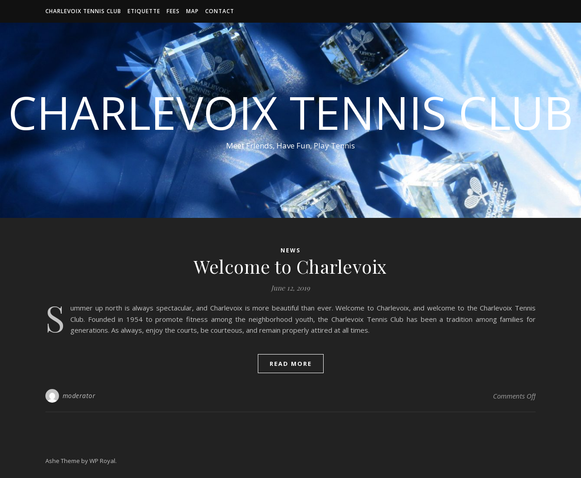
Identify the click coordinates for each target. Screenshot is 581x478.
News (290, 250)
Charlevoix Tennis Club (83, 11)
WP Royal (102, 461)
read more (291, 364)
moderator (79, 395)
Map (192, 11)
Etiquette (144, 11)
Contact (219, 11)
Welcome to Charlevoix (290, 266)
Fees (173, 11)
